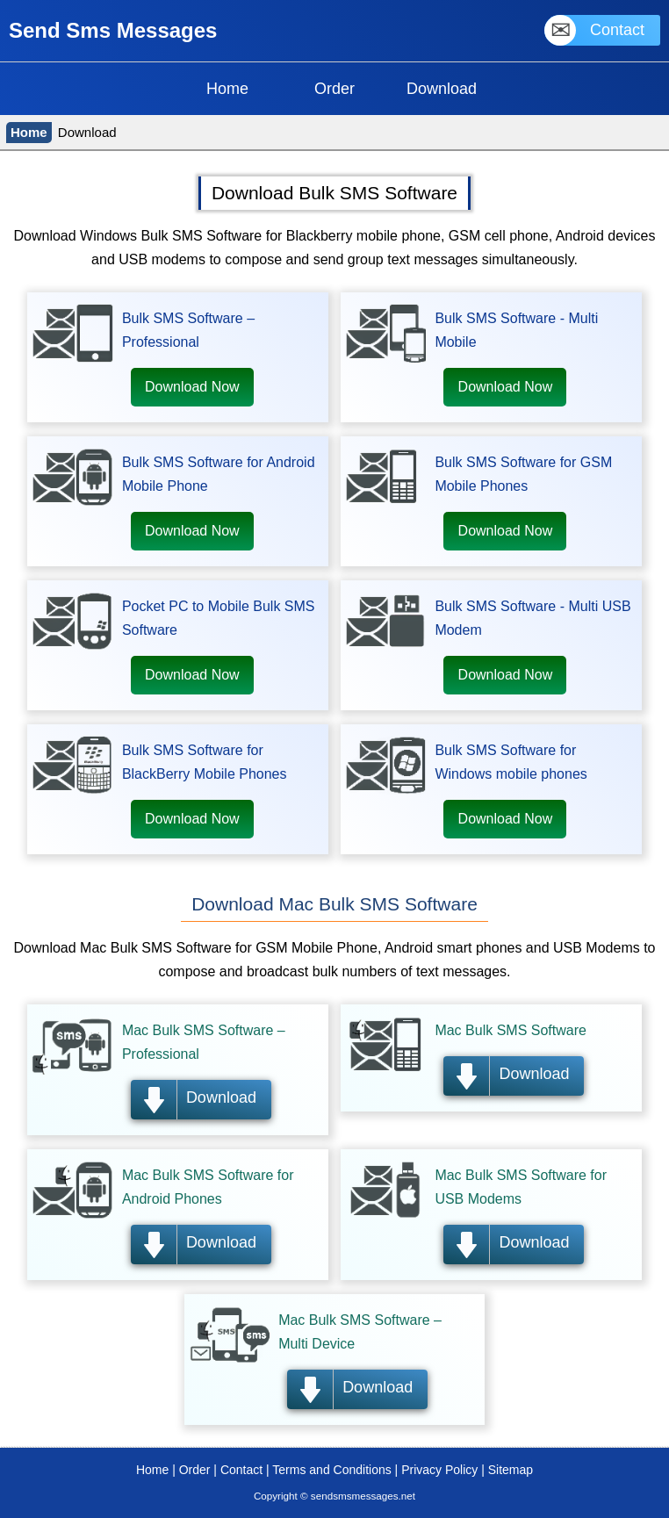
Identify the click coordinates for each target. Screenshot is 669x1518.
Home (29, 132)
